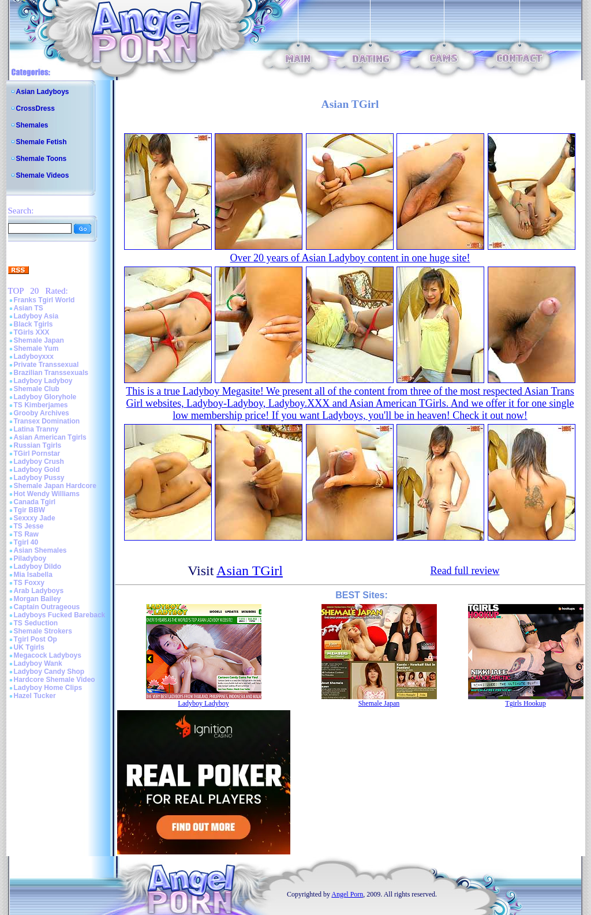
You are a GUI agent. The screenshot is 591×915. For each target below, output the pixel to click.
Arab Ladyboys (39, 591)
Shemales (32, 125)
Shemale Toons (41, 159)
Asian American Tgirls (50, 437)
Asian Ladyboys (42, 92)
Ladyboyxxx (34, 356)
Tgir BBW (30, 510)
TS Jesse (29, 526)
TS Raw (26, 534)
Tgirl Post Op (35, 639)
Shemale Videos (42, 175)
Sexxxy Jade (34, 518)
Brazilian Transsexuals (51, 373)
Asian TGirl (249, 570)
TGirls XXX (32, 332)
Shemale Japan (39, 340)
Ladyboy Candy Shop (49, 671)
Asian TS (28, 308)
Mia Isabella (33, 575)
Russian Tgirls (38, 445)
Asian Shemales (40, 550)
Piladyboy (30, 558)
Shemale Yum (36, 348)
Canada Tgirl (35, 502)
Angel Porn (347, 894)
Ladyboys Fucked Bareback (60, 615)
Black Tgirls (33, 324)
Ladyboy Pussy (39, 478)
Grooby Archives (41, 413)
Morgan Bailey (37, 599)
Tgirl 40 (26, 542)
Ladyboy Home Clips (48, 688)
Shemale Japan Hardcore (55, 486)
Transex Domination (47, 421)
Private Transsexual (46, 365)
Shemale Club (36, 389)
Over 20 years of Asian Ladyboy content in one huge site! (350, 258)
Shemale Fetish (41, 142)
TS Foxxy (29, 583)
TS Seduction (36, 623)
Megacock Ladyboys (47, 655)
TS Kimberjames (41, 405)
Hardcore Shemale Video (54, 680)
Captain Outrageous (47, 607)
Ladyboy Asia (36, 316)
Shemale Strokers (43, 631)
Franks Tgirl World (44, 300)
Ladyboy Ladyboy (43, 381)
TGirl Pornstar (37, 453)
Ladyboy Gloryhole (45, 397)
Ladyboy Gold (37, 470)
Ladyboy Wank (38, 663)
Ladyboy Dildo (38, 566)
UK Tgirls (29, 647)
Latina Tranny (36, 429)
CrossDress (35, 108)
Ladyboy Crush (39, 461)
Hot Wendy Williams (47, 494)
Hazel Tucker (35, 696)
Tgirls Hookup (525, 703)
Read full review (464, 570)
